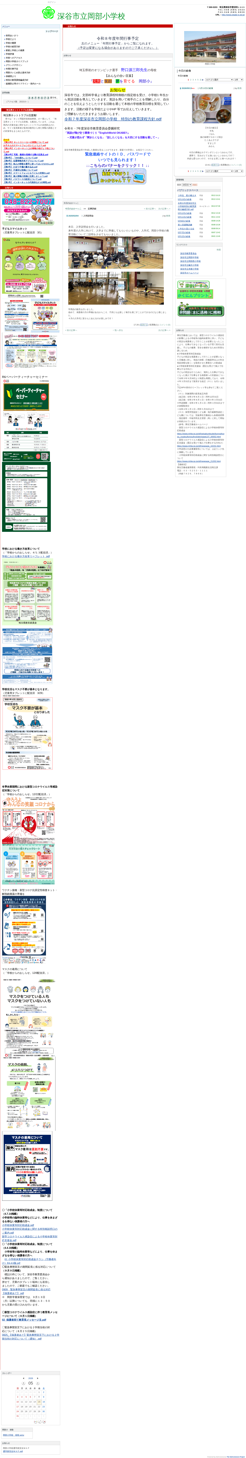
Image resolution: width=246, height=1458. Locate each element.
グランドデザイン (13, 65)
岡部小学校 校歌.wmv (13, 1435)
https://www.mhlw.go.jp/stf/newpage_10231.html (199, 446)
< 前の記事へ (150, 208)
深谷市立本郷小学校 (189, 269)
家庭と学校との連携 (14, 50)
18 (22, 1407)
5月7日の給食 (184, 232)
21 (35, 1407)
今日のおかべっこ (73, 208)
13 (30, 1402)
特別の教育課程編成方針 (16, 80)
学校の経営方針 (12, 46)
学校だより (10, 39)
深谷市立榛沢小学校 (189, 265)
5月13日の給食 (206, 88)
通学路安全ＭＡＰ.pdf (13, 1451)
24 (18, 1412)
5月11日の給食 (185, 217)
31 (18, 1417)
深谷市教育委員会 (188, 253)
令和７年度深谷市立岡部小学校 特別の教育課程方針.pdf (112, 119)
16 (44, 1402)
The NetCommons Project (236, 1457)
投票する (144, 325)
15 (39, 1402)
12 (26, 1402)
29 (30, 1393)
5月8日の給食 (184, 221)
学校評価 (9, 54)
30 (35, 1393)
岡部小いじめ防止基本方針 (17, 72)
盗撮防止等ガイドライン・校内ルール (22, 83)
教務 (168, 216)
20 (30, 1407)
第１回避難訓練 (185, 225)
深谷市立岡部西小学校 (190, 261)
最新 (184, 185)
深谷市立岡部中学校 (189, 257)
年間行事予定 (11, 69)
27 (22, 1393)
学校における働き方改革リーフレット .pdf (26, 556)
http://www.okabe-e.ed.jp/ (233, 15)
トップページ (52, 31)
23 (43, 1407)
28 (26, 1393)
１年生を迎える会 (186, 229)
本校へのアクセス (13, 58)
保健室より (10, 76)
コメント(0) (165, 325)
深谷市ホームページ (189, 273)
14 (35, 1402)
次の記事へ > (164, 208)
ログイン (52, 2)
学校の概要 (10, 43)
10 (18, 1402)
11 (22, 1402)
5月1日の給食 (184, 236)
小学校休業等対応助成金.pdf (18, 1225)
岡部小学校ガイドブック (16, 61)
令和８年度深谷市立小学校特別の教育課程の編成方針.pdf (187, 206)
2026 (30, 1378)
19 (26, 1407)
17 (18, 1407)
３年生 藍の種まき (187, 195)
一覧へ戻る (118, 330)
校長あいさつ (11, 35)
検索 (219, 249)
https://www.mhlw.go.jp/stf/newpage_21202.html (199, 461)
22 (39, 1407)
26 (18, 1393)
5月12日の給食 (185, 213)
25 (22, 1412)
